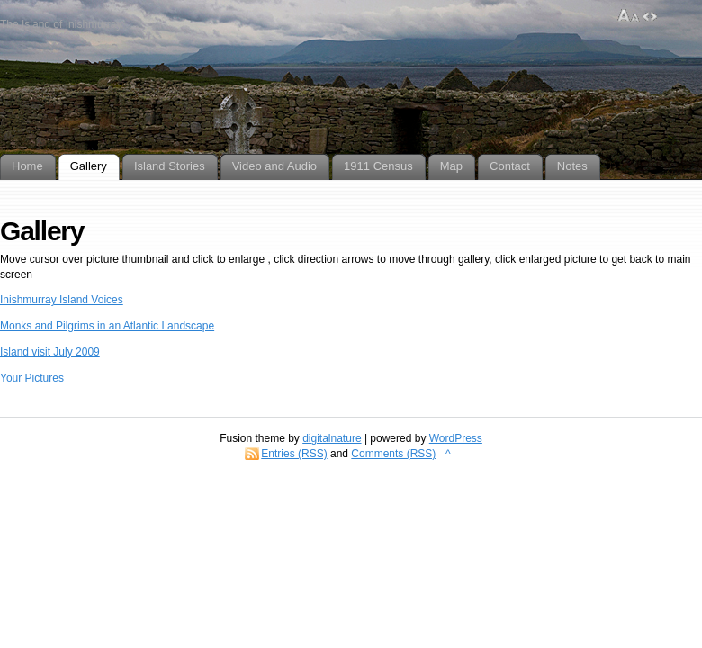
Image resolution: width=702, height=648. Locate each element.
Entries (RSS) (294, 453)
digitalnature (331, 438)
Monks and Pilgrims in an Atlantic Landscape (107, 326)
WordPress (455, 438)
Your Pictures (32, 378)
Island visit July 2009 (50, 352)
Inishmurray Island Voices (61, 299)
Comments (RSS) (393, 453)
